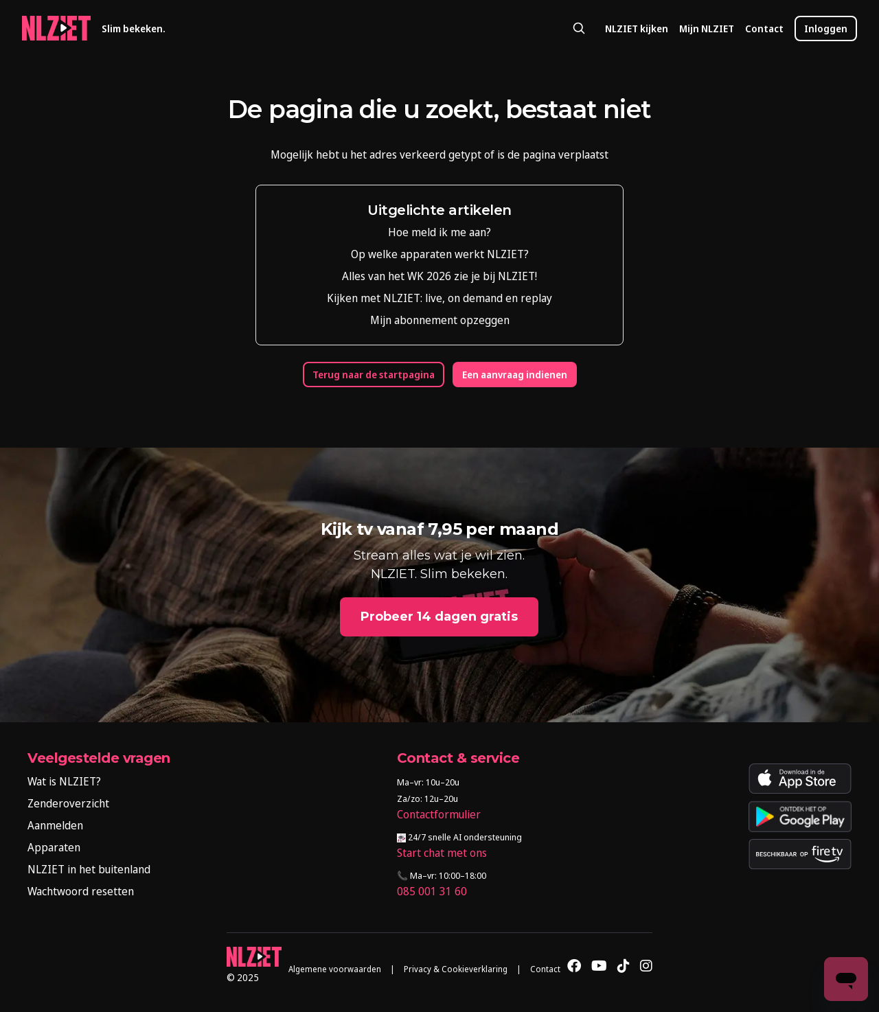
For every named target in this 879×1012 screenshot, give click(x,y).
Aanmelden (55, 825)
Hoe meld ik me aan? (439, 232)
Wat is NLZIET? (64, 781)
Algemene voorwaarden (334, 969)
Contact (764, 28)
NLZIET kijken (636, 28)
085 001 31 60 (432, 891)
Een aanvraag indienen (514, 374)
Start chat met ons (442, 852)
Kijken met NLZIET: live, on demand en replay (439, 298)
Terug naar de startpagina (373, 374)
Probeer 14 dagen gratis (439, 616)
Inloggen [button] (825, 28)
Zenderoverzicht (68, 803)
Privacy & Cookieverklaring (455, 969)
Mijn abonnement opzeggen (440, 319)
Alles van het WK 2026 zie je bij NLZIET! (439, 276)
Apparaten (53, 847)
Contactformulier (439, 814)
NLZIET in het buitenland (88, 869)
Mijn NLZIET (706, 28)
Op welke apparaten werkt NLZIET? (440, 254)
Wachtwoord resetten (80, 891)
